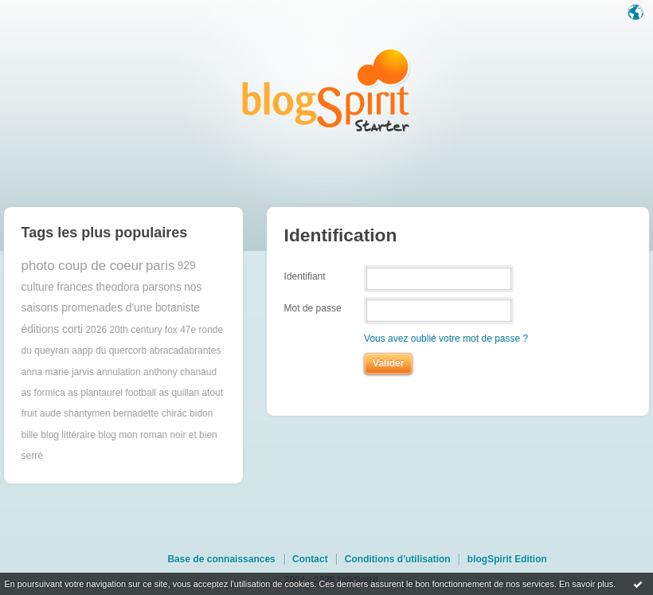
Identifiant (305, 275)
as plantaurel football (112, 392)
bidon (201, 413)
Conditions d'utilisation (398, 559)
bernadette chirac (150, 413)
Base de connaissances (221, 559)
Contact (310, 559)
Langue (637, 13)
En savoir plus (586, 584)
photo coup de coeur (82, 265)
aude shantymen (75, 413)
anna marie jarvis (58, 372)
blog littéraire (68, 434)
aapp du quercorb (109, 350)
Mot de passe (313, 308)
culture (38, 287)
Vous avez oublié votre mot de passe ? (446, 338)
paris (160, 265)
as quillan (178, 392)
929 (187, 266)
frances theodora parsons (119, 287)
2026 (96, 329)
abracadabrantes (185, 350)
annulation (118, 372)
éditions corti (52, 329)
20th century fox (143, 329)
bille (30, 434)
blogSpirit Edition (507, 559)
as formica (43, 392)
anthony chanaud (180, 372)
